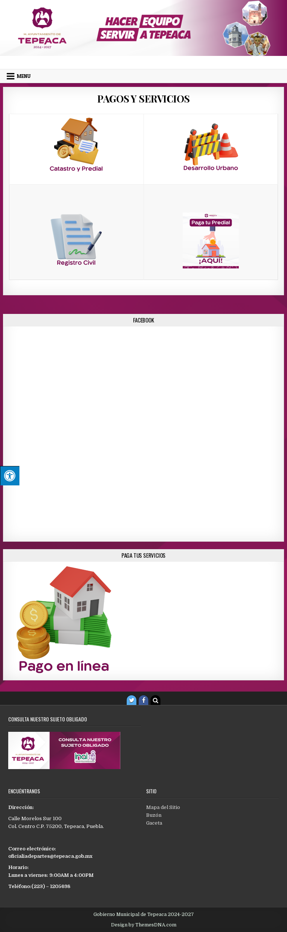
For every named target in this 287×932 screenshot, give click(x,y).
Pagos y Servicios (143, 98)
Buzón (153, 815)
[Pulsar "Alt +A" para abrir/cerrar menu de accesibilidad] (9, 475)
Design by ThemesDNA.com (143, 925)
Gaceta (154, 823)
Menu (24, 76)
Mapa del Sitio (163, 807)
